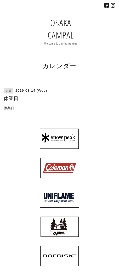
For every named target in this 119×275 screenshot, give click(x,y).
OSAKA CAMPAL (61, 28)
